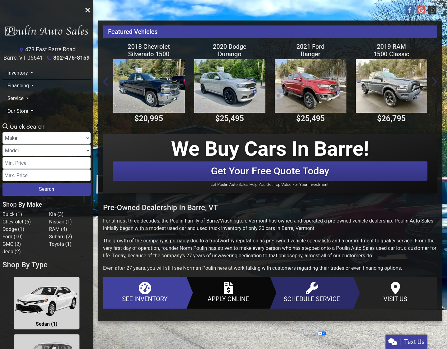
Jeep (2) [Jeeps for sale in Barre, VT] (11, 252)
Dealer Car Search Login (230, 333)
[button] (106, 81)
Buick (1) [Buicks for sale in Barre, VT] (12, 214)
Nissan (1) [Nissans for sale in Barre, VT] (60, 222)
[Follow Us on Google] (421, 10)
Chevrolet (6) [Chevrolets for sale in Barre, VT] (16, 222)
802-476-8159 (71, 57)
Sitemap (278, 333)
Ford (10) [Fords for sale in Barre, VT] (12, 237)
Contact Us (272, 328)
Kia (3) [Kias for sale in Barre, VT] (56, 214)
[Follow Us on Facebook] (409, 10)
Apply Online (228, 292)
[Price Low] (46, 163)
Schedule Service (312, 292)
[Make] (46, 138)
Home (243, 328)
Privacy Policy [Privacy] (291, 328)
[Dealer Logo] (46, 33)
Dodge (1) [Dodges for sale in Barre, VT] (13, 229)
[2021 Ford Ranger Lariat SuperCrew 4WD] (310, 86)
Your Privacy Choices (306, 333)
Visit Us (395, 292)
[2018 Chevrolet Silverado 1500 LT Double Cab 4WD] (149, 86)
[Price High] (46, 175)
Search (46, 189)
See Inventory (145, 292)
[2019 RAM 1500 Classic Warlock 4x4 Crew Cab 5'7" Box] (391, 86)
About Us (256, 328)
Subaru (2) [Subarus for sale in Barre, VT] (60, 237)
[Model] (46, 150)
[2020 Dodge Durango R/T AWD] (230, 86)
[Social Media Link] (432, 10)
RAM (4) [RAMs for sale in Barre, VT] (58, 229)
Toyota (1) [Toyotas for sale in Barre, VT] (60, 244)
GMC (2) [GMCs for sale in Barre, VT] (11, 244)
